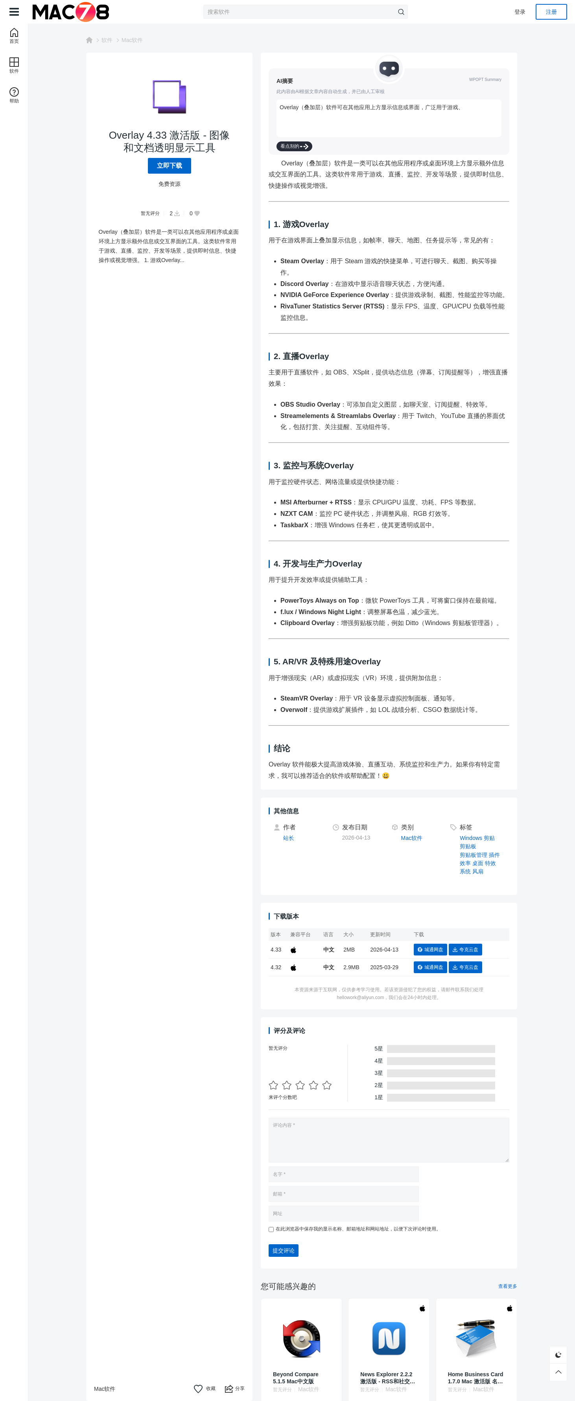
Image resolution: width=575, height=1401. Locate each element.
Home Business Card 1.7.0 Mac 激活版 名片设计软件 (475, 1378)
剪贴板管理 (473, 855)
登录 (519, 12)
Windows (471, 838)
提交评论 (284, 1250)
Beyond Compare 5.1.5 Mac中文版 (296, 1377)
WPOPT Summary (485, 79)
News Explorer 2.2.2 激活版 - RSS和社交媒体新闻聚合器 (387, 1378)
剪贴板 (468, 846)
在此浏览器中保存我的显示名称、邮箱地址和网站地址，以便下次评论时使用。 (358, 1229)
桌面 (477, 863)
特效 (490, 863)
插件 (494, 855)
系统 (465, 871)
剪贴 (489, 838)
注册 (551, 12)
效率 (465, 863)
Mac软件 (132, 40)
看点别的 (294, 146)
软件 (106, 40)
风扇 (477, 871)
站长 (288, 838)
